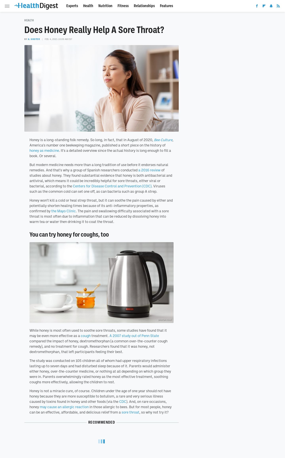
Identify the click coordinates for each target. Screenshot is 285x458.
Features (166, 6)
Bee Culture (163, 140)
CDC (122, 401)
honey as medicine (44, 150)
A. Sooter (34, 39)
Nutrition (105, 6)
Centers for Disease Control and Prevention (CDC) (112, 186)
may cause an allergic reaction (64, 407)
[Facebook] (257, 7)
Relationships (144, 6)
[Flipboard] (264, 7)
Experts (72, 6)
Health (88, 6)
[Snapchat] (271, 7)
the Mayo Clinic (63, 211)
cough (86, 335)
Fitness (123, 6)
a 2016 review (149, 170)
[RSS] (278, 7)
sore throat (130, 412)
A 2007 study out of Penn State (134, 335)
